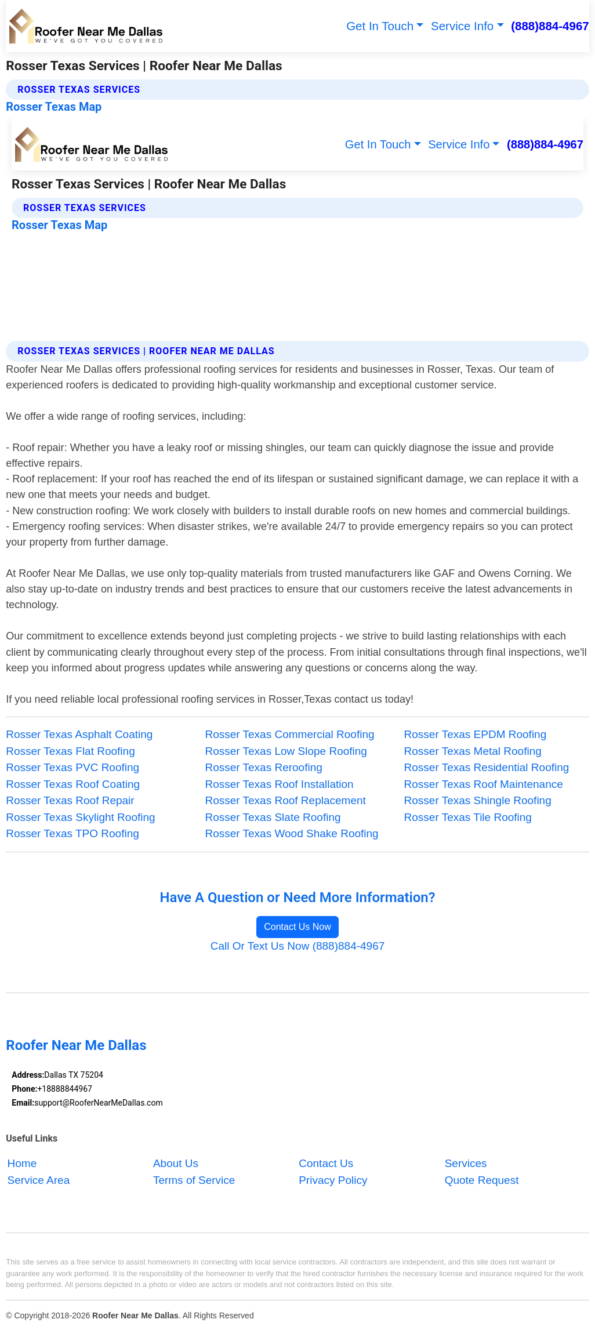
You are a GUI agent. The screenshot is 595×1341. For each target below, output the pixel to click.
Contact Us (326, 1163)
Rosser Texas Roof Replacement (285, 800)
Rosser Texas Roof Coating (73, 784)
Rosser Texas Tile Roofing (468, 817)
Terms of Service (194, 1180)
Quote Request (482, 1180)
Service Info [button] (462, 25)
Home (22, 1163)
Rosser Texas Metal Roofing (473, 751)
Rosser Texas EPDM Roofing (475, 734)
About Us (175, 1163)
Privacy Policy (333, 1180)
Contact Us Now (297, 927)
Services (466, 1163)
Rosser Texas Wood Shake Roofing (291, 833)
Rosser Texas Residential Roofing (486, 767)
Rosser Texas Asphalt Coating (79, 734)
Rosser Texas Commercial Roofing (289, 734)
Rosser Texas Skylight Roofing (80, 817)
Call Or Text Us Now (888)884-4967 (298, 946)
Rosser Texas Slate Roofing (272, 817)
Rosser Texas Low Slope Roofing (286, 751)
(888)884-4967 (550, 25)
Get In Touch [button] (379, 25)
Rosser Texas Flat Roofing (70, 751)
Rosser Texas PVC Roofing (72, 767)
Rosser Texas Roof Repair (70, 800)
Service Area (39, 1180)
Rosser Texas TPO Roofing (72, 833)
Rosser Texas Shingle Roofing (478, 800)
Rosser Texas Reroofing (263, 767)
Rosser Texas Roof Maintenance (483, 784)
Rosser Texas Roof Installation (279, 784)
